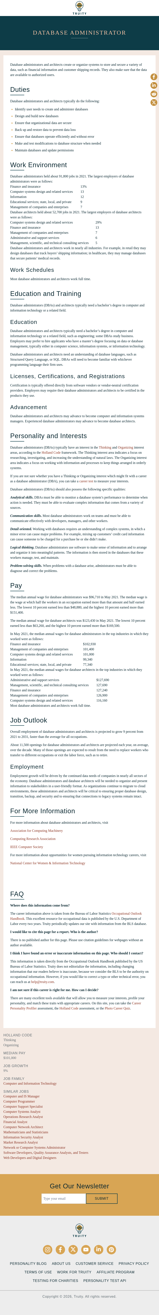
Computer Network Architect (23, 1127)
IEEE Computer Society (26, 847)
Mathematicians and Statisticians (25, 1132)
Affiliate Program (116, 1272)
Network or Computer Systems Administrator (34, 1147)
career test (86, 481)
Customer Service (95, 1263)
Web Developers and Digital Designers (29, 1158)
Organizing (125, 447)
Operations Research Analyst (23, 1117)
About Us (61, 1263)
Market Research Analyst (20, 1142)
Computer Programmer (19, 1101)
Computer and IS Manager (21, 1096)
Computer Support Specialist (23, 1106)
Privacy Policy (134, 1263)
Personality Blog (28, 1263)
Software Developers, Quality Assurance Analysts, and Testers (45, 1152)
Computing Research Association (32, 839)
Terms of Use (38, 1272)
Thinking (105, 447)
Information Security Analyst (23, 1137)
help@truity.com (42, 982)
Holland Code (51, 452)
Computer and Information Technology (30, 1083)
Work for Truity (74, 1272)
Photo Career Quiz (117, 1008)
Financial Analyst (15, 1122)
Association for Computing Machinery (36, 830)
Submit (102, 1198)
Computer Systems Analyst (21, 1111)
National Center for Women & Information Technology (47, 863)
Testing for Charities (55, 1281)
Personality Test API (104, 1281)
